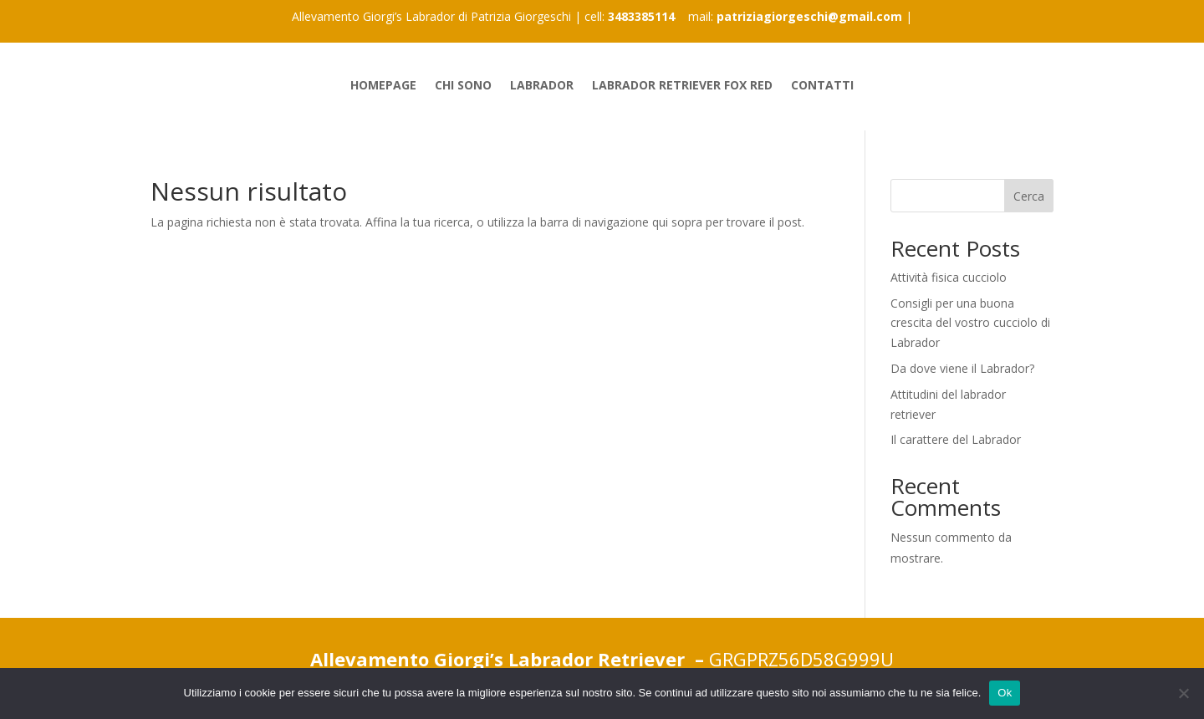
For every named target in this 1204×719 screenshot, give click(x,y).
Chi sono (463, 86)
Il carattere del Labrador (955, 439)
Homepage (383, 86)
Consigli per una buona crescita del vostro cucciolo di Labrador (970, 323)
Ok (1004, 692)
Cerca (1028, 196)
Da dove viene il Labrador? (962, 368)
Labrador (542, 86)
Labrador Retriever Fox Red (682, 86)
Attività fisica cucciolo (948, 277)
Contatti (822, 86)
